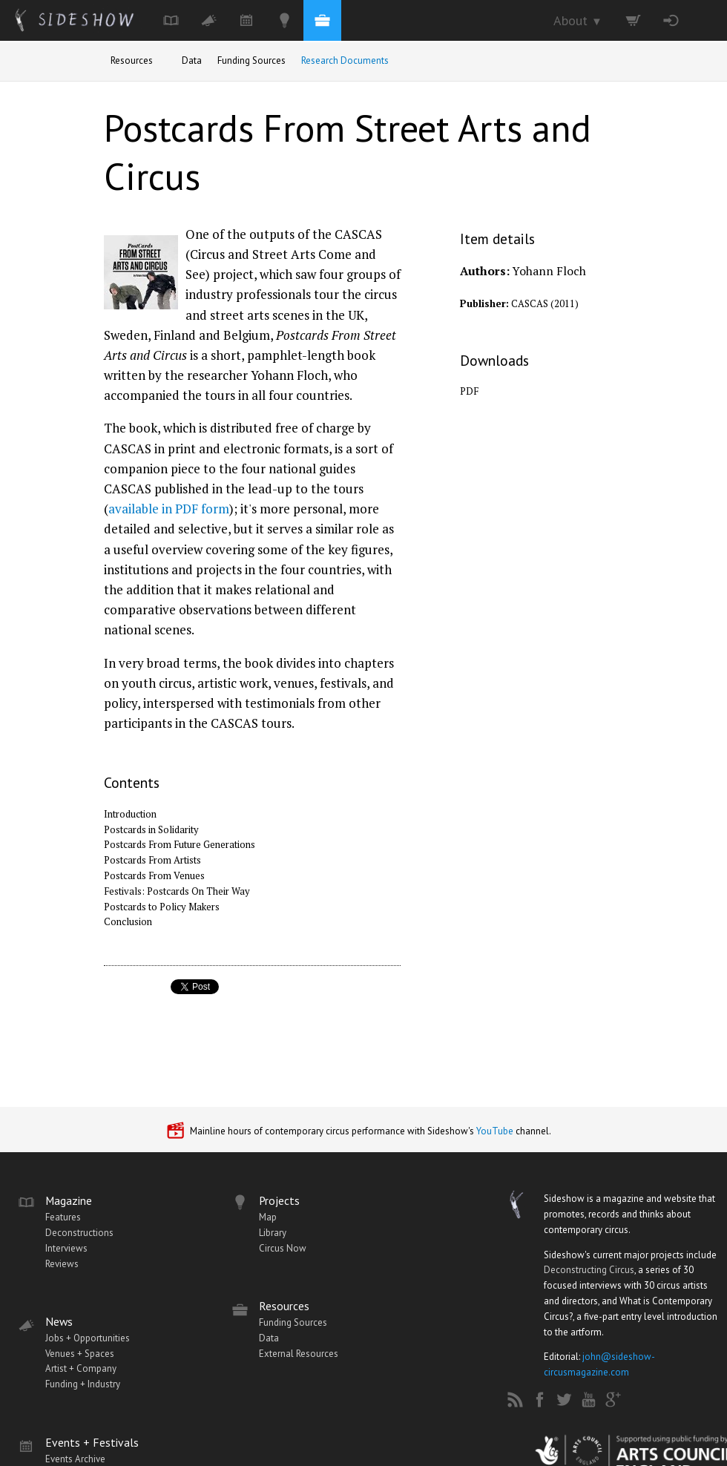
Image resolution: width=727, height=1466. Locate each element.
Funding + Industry (82, 1384)
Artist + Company (80, 1368)
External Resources (298, 1353)
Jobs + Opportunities (87, 1338)
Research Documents (345, 60)
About (577, 20)
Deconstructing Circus (589, 1269)
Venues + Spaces (79, 1353)
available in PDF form (168, 508)
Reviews (62, 1264)
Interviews (66, 1248)
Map (268, 1217)
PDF (469, 391)
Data (192, 60)
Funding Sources (251, 60)
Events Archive (75, 1459)
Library (272, 1232)
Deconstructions (79, 1232)
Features (63, 1217)
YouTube (494, 1131)
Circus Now (282, 1248)
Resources (132, 60)
